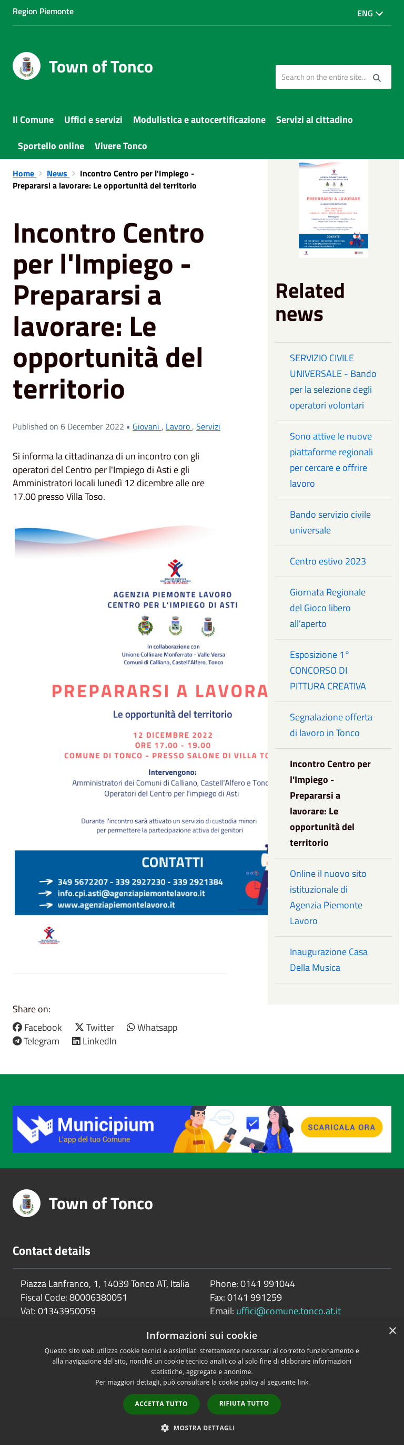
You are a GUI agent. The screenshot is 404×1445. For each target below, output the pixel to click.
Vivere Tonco (121, 146)
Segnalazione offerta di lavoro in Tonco (331, 725)
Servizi (208, 426)
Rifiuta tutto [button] (244, 1403)
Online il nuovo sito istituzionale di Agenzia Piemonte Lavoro (328, 897)
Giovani (147, 426)
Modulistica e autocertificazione (199, 119)
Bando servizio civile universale (330, 522)
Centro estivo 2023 (328, 561)
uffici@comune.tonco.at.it (288, 1311)
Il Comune (33, 119)
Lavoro (179, 426)
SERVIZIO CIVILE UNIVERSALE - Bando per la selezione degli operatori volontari (333, 381)
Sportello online (51, 146)
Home (24, 173)
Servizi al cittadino (314, 119)
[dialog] (202, 1382)
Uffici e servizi (93, 119)
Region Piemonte (43, 11)
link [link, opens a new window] (303, 1382)
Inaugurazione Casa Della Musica (329, 960)
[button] (202, 1427)
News (58, 173)
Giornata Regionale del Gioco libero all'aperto (328, 608)
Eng (370, 13)
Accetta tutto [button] (161, 1403)
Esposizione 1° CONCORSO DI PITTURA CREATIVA (328, 670)
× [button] (392, 1331)
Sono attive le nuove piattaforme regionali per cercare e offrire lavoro (331, 459)
